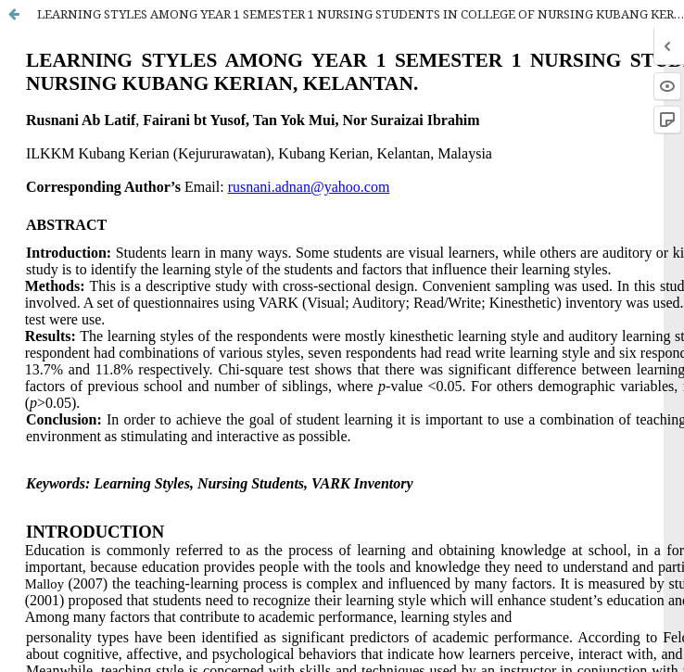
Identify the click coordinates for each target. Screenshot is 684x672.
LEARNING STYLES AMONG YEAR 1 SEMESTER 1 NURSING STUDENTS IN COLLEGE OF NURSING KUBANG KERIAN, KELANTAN (360, 14)
